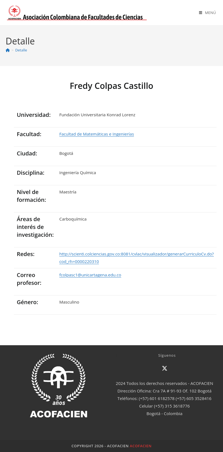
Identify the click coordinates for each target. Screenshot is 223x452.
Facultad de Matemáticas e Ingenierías (96, 134)
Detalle (21, 50)
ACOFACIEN (141, 445)
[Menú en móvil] (207, 12)
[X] (164, 368)
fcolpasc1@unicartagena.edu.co (90, 275)
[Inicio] (8, 50)
